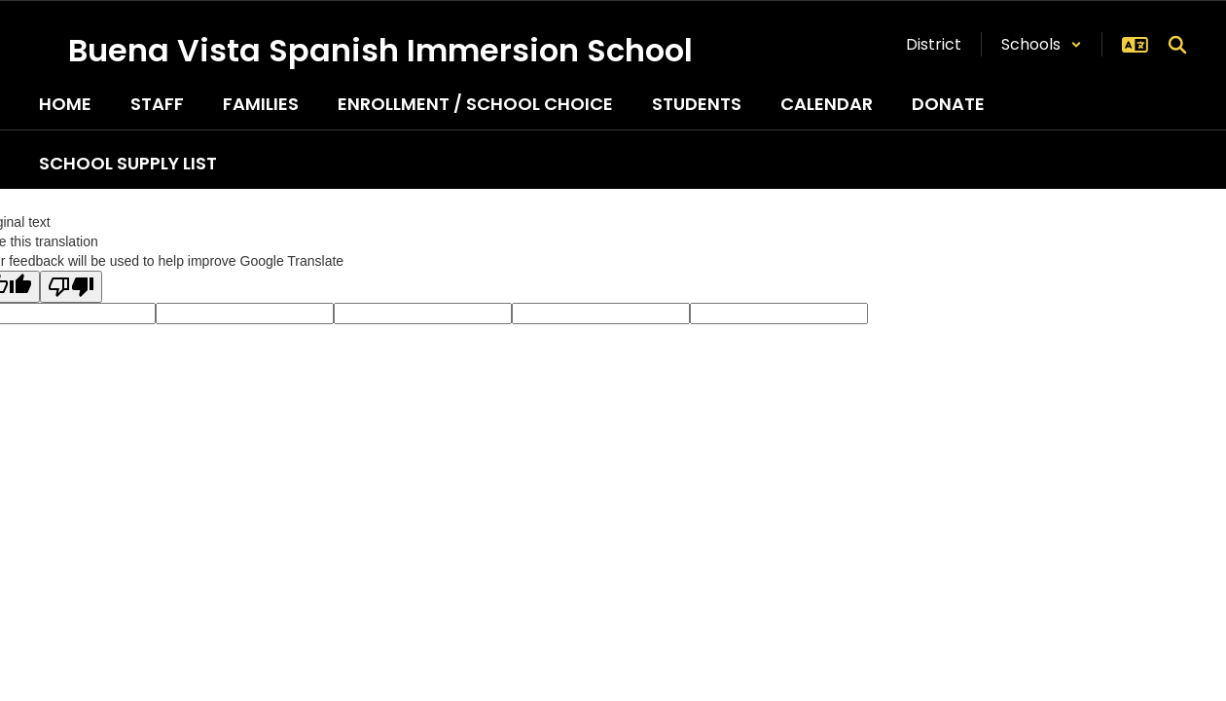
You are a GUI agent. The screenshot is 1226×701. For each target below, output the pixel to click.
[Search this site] (1177, 45)
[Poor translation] (71, 287)
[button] (1041, 44)
